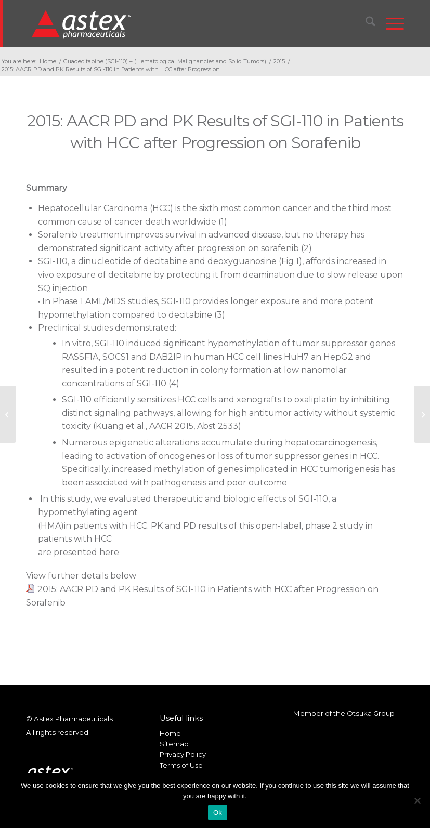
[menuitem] (365, 23)
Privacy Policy (183, 754)
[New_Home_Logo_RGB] (83, 24)
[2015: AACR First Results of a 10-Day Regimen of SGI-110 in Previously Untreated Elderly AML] (422, 414)
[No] (417, 800)
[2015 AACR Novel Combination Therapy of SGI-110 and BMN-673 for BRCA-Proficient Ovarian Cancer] (8, 414)
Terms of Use (181, 765)
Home (170, 733)
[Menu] (389, 23)
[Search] (365, 23)
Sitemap (174, 744)
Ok (217, 813)
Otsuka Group (371, 713)
